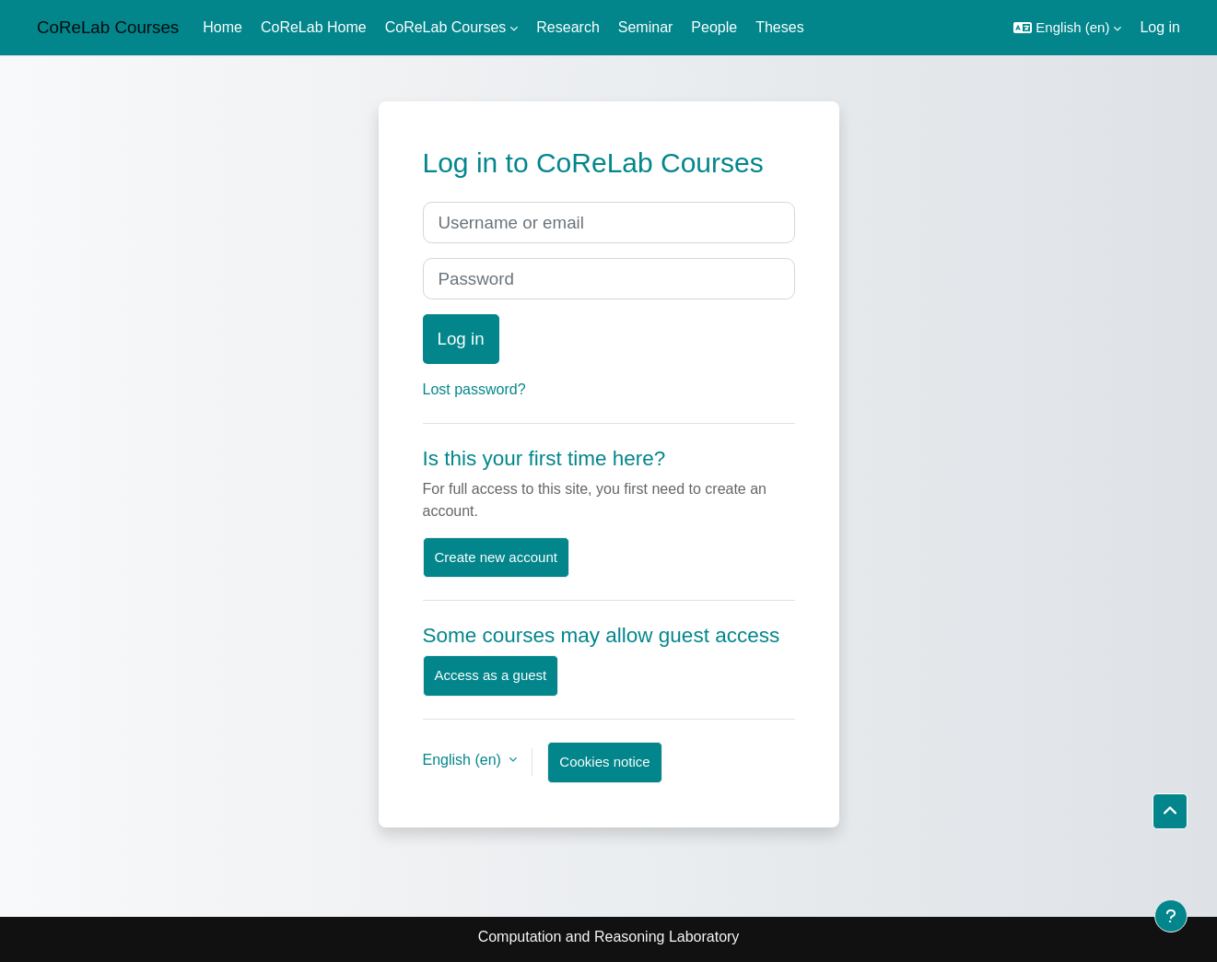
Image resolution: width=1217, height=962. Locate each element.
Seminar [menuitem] (645, 27)
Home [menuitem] (222, 27)
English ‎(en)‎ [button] (464, 760)
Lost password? (474, 389)
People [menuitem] (714, 27)
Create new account (496, 557)
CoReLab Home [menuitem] (314, 27)
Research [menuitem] (567, 27)
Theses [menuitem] (779, 27)
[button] (1067, 27)
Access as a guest (491, 675)
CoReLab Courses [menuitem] (446, 27)
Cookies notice (604, 761)
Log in (1160, 27)
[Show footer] (1171, 916)
